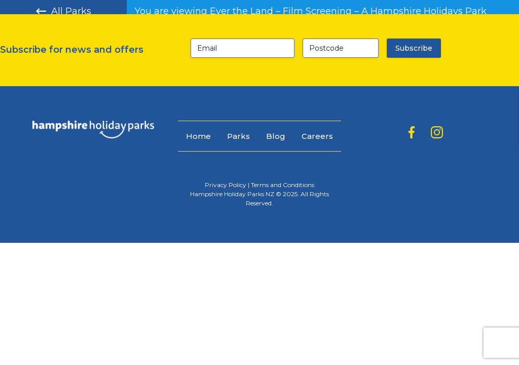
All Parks (63, 11)
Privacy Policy (225, 185)
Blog (275, 136)
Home (198, 136)
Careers (317, 136)
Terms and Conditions (282, 185)
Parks (238, 136)
